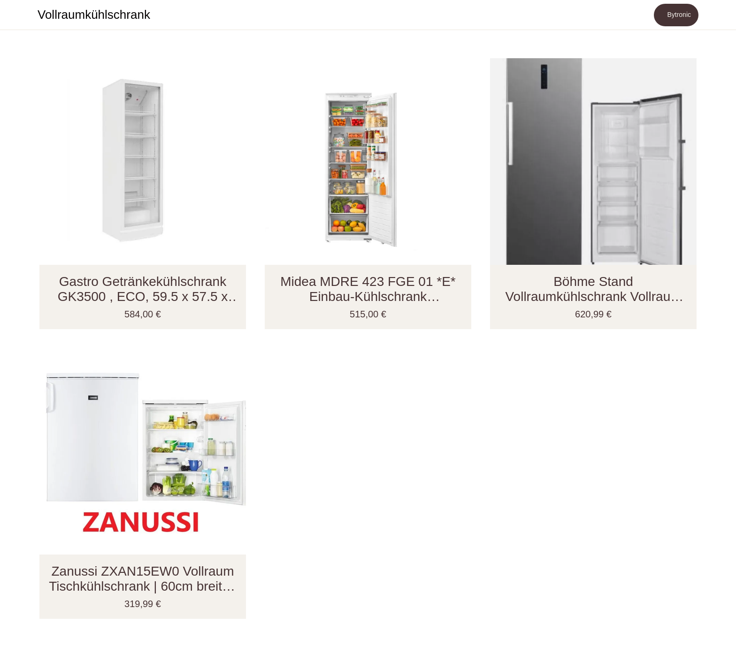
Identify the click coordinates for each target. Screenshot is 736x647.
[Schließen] (18, 15)
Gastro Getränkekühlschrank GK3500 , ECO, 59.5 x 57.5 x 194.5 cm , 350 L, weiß (143, 289)
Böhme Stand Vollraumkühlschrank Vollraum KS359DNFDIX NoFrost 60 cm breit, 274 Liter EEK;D (593, 289)
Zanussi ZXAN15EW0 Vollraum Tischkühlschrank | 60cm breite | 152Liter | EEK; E (142, 579)
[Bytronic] (676, 15)
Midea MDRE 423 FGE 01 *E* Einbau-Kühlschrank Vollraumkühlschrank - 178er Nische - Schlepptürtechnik (368, 289)
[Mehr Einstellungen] (717, 15)
